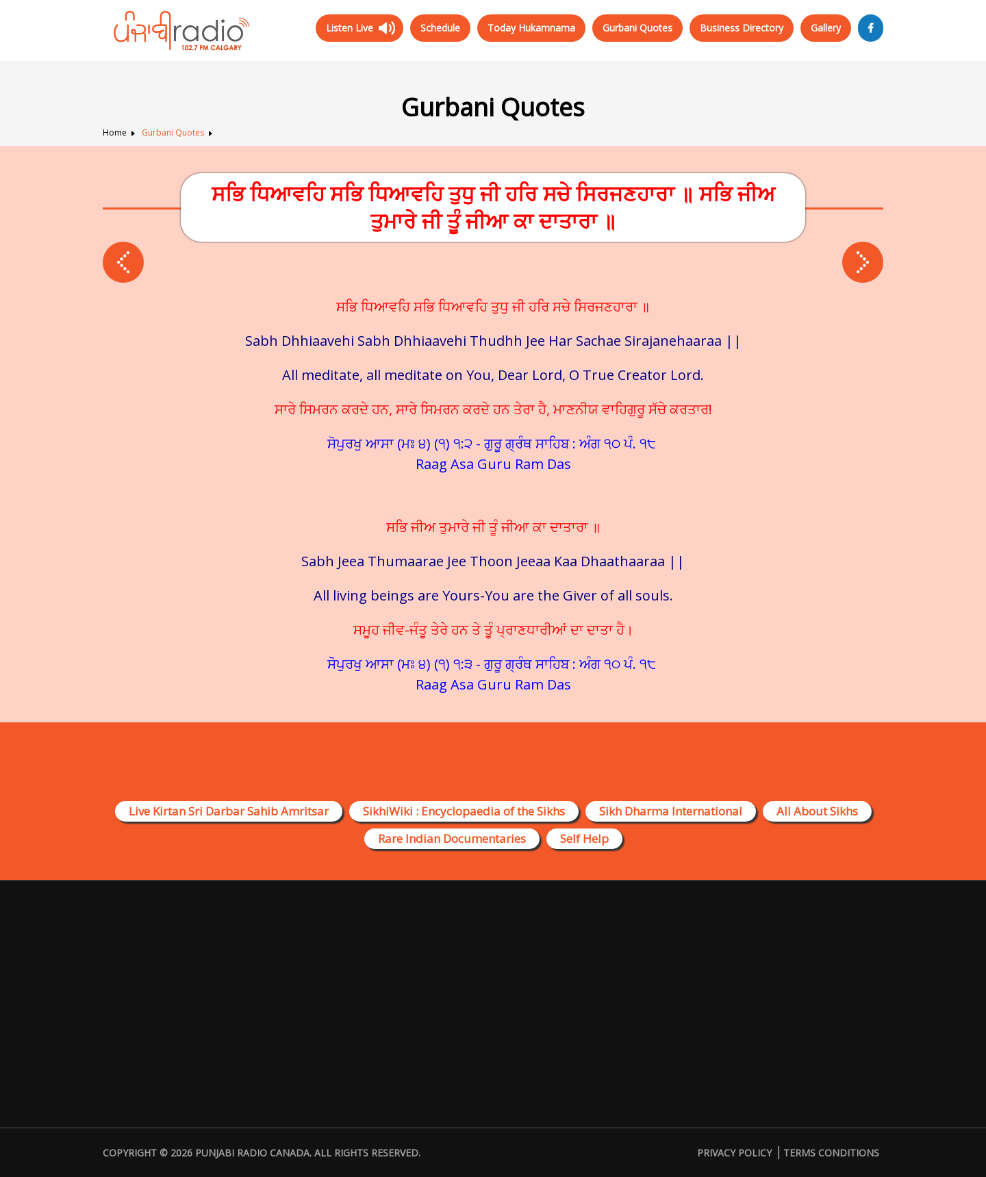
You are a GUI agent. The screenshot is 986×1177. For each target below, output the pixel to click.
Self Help (584, 838)
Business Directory (741, 27)
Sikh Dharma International (670, 811)
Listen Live (349, 27)
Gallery (826, 27)
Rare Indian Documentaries (452, 838)
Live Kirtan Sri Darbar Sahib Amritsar (229, 811)
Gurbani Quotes (637, 27)
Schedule (440, 27)
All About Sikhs (817, 811)
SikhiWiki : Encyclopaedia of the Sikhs (464, 811)
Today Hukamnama (531, 27)
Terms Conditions (831, 1152)
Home (115, 132)
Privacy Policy (734, 1152)
